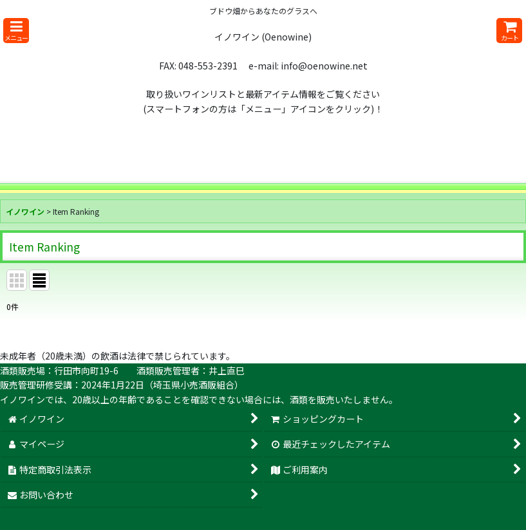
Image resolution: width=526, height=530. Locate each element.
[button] (16, 30)
